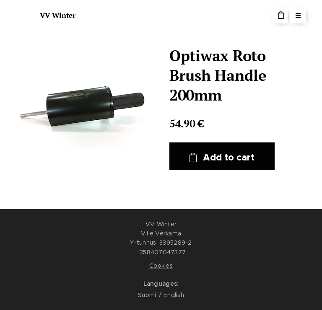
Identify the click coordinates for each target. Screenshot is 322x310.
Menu (295, 15)
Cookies (161, 265)
